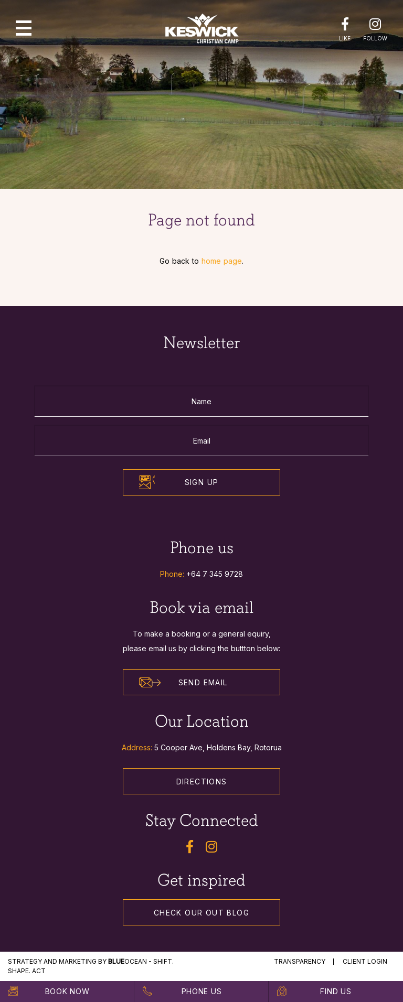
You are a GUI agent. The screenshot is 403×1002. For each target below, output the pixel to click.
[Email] (201, 440)
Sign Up (202, 482)
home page (222, 260)
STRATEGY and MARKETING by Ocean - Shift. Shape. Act (91, 966)
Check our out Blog (201, 912)
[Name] (201, 401)
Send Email (183, 683)
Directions (201, 781)
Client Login (365, 961)
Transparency (299, 961)
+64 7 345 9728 (214, 573)
